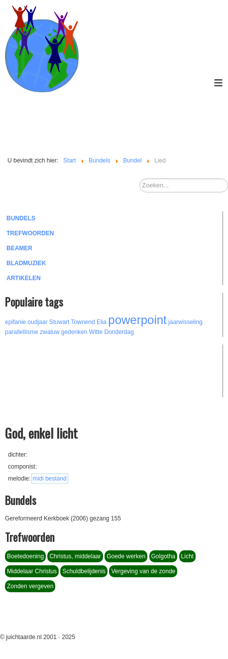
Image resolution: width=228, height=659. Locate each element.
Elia (102, 322)
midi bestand (50, 478)
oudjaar (37, 322)
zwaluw (49, 332)
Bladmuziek (26, 263)
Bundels (20, 218)
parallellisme (21, 332)
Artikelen (23, 278)
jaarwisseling (185, 322)
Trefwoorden (30, 233)
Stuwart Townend (72, 322)
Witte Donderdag (111, 332)
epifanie (15, 322)
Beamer (19, 248)
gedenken (74, 332)
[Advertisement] (59, 369)
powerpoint (137, 320)
